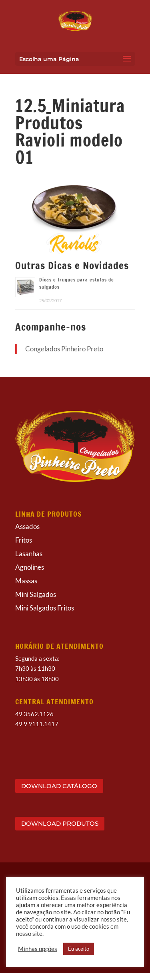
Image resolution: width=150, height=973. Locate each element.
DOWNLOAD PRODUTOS (59, 823)
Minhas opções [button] (37, 948)
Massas (26, 581)
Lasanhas (28, 553)
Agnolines (29, 567)
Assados (27, 526)
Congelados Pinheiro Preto (64, 349)
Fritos (23, 540)
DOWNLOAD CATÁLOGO (59, 786)
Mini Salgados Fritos (44, 608)
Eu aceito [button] (78, 948)
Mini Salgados (35, 594)
